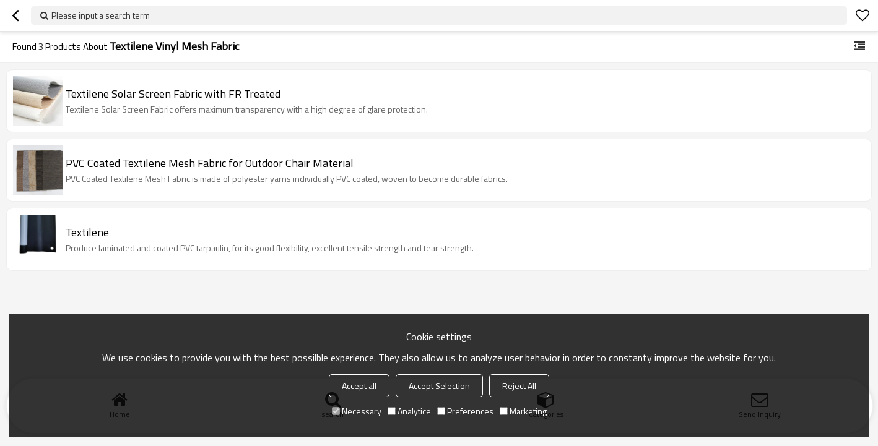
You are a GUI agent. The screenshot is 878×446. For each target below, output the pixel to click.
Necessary (356, 411)
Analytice (409, 411)
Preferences (465, 411)
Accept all (359, 385)
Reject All (519, 385)
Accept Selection (439, 385)
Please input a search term (100, 15)
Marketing (523, 411)
